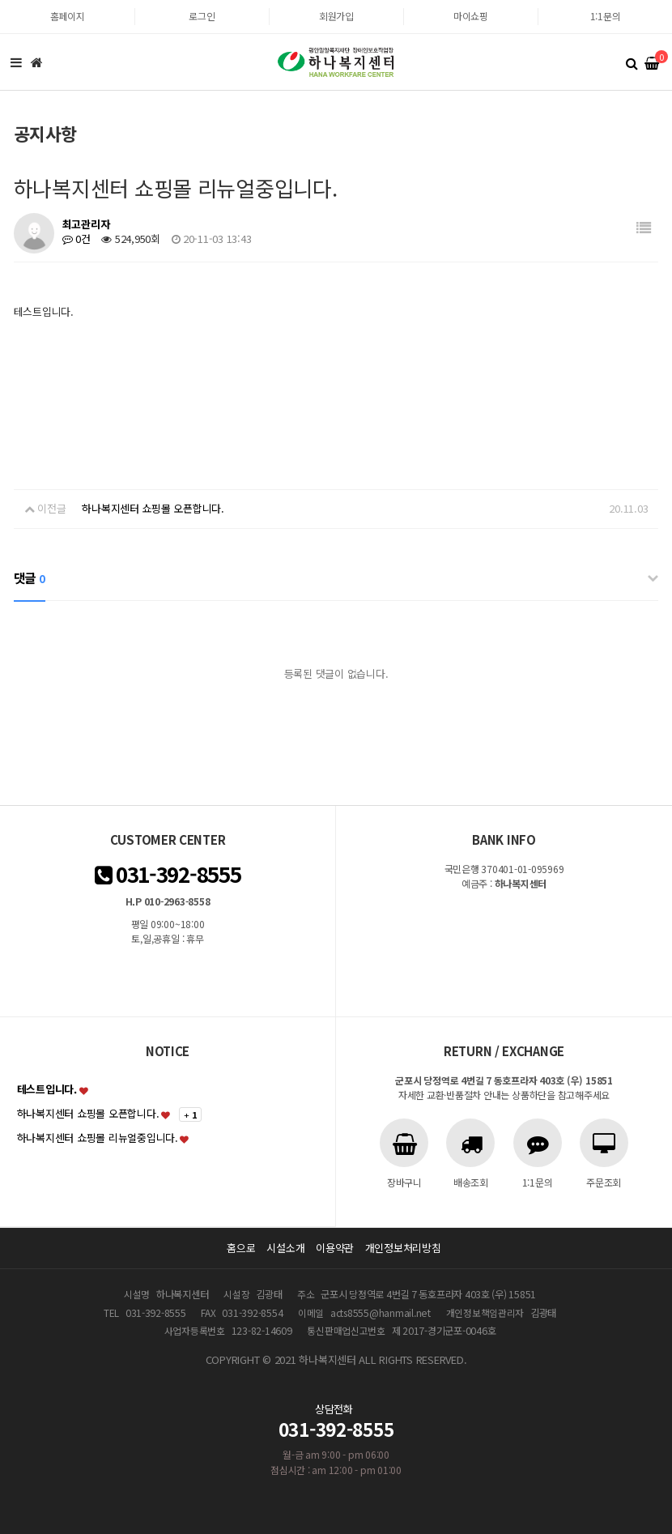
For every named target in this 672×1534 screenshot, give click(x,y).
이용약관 (335, 1247)
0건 (76, 238)
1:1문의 (605, 16)
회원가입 (336, 16)
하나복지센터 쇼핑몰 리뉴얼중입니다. (97, 1137)
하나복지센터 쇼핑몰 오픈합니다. (153, 508)
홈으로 (241, 1247)
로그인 (202, 16)
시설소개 (285, 1247)
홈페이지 (67, 16)
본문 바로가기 (0, 0)
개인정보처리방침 (403, 1247)
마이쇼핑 (470, 16)
